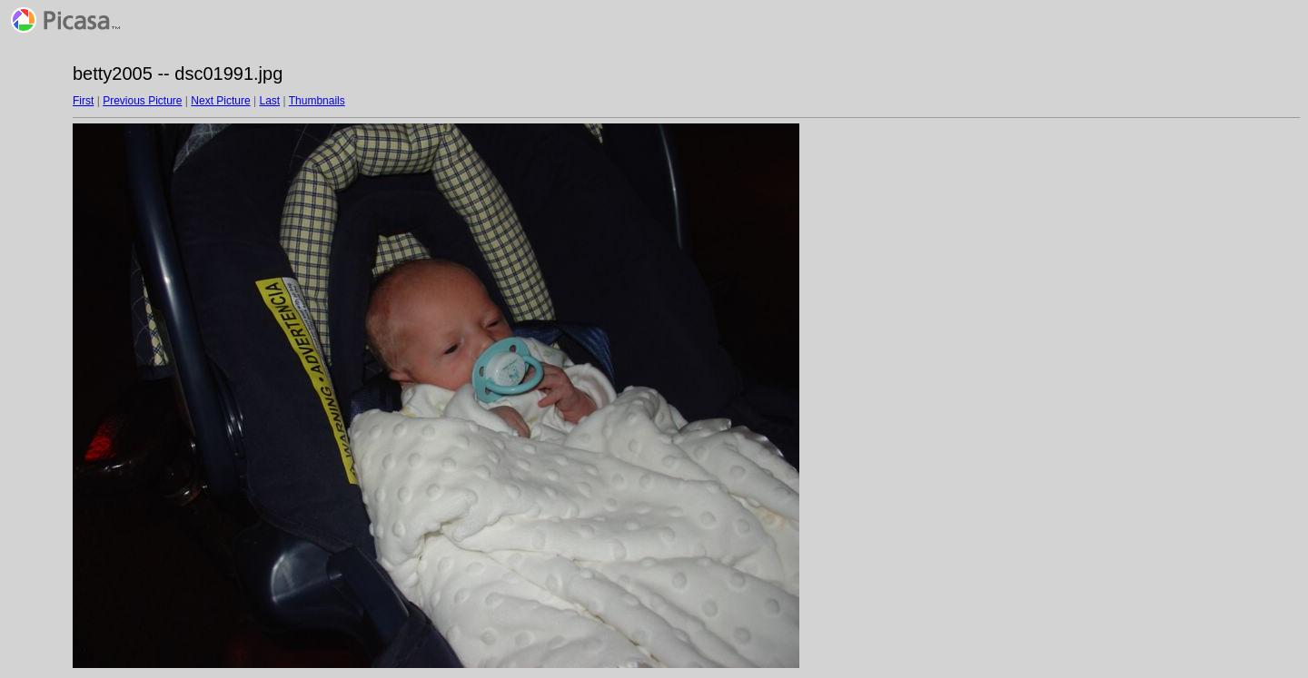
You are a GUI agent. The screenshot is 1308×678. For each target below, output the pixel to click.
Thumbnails (317, 100)
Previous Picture (142, 100)
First (83, 100)
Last (269, 100)
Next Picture (220, 100)
